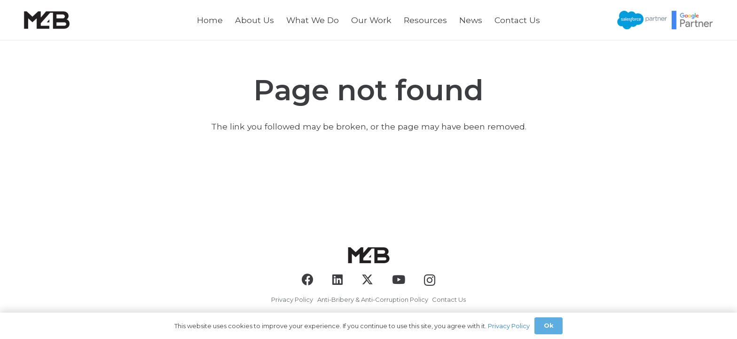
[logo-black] (46, 20)
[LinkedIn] (337, 279)
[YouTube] (398, 279)
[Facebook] (308, 279)
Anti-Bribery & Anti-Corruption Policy (372, 299)
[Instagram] (429, 280)
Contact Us (449, 299)
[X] (367, 280)
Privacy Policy (292, 299)
